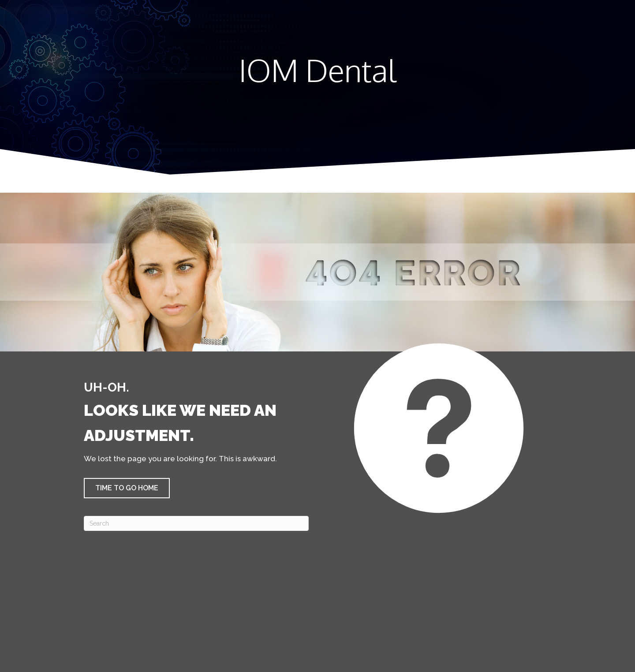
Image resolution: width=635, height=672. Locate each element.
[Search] (196, 523)
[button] (127, 488)
